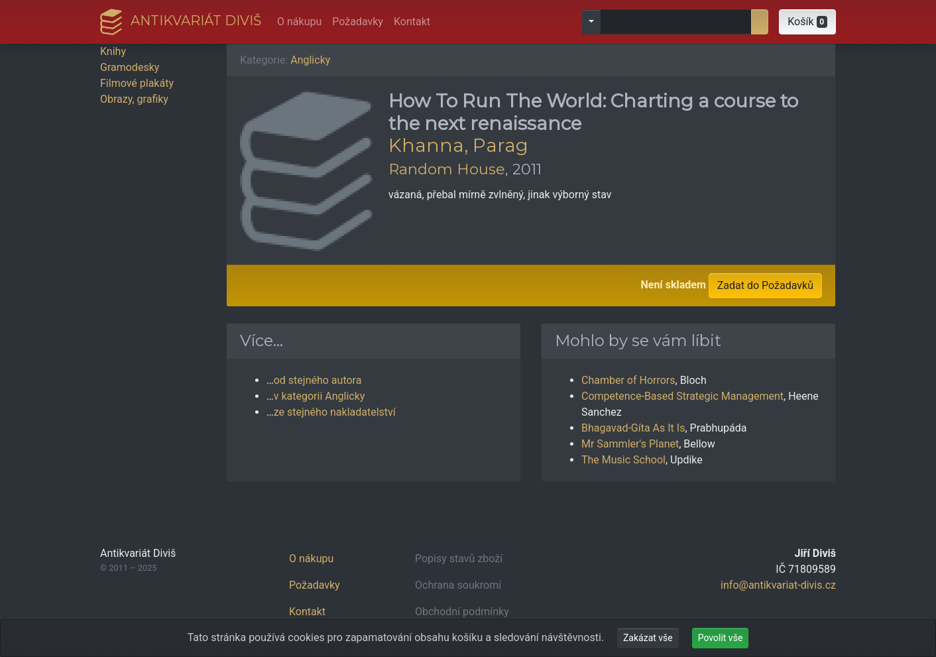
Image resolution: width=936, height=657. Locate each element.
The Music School (623, 459)
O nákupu (299, 21)
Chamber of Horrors (628, 380)
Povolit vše (720, 637)
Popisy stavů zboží (458, 558)
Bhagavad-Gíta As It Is (633, 428)
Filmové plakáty (137, 83)
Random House (446, 169)
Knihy (113, 51)
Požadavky (357, 21)
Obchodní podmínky (462, 611)
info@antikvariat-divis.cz (778, 585)
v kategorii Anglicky (319, 396)
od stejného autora (318, 380)
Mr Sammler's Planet (630, 444)
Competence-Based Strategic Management (682, 396)
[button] (807, 21)
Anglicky (310, 60)
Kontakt (412, 21)
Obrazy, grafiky (134, 99)
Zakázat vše (648, 637)
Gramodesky (129, 67)
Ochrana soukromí (458, 585)
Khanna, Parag (458, 145)
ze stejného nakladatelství (335, 412)
